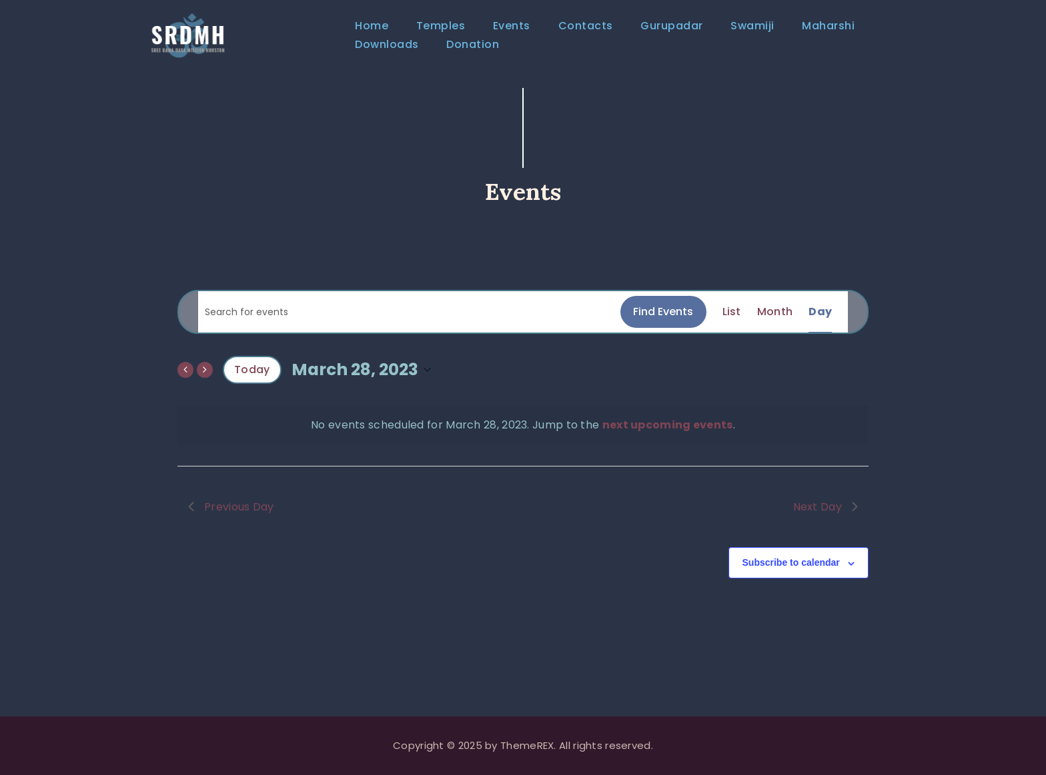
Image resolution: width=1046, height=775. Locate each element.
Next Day (825, 516)
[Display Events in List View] (731, 322)
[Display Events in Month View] (775, 322)
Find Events (663, 321)
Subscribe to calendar (791, 573)
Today (252, 379)
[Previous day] (185, 380)
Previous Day (231, 516)
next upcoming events (667, 434)
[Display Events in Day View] (820, 322)
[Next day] (205, 380)
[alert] (523, 435)
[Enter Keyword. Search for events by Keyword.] (409, 322)
